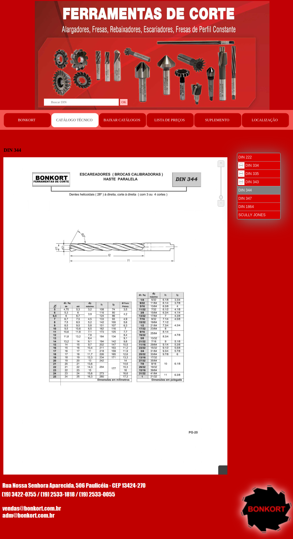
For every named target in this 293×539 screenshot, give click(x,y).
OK (123, 102)
